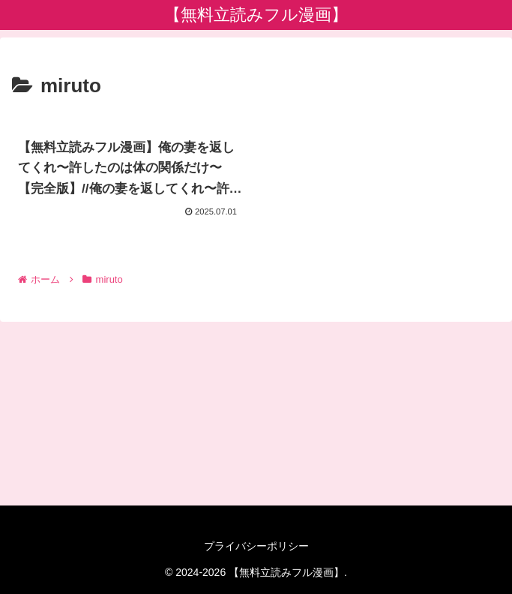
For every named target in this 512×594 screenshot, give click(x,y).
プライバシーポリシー (256, 546)
